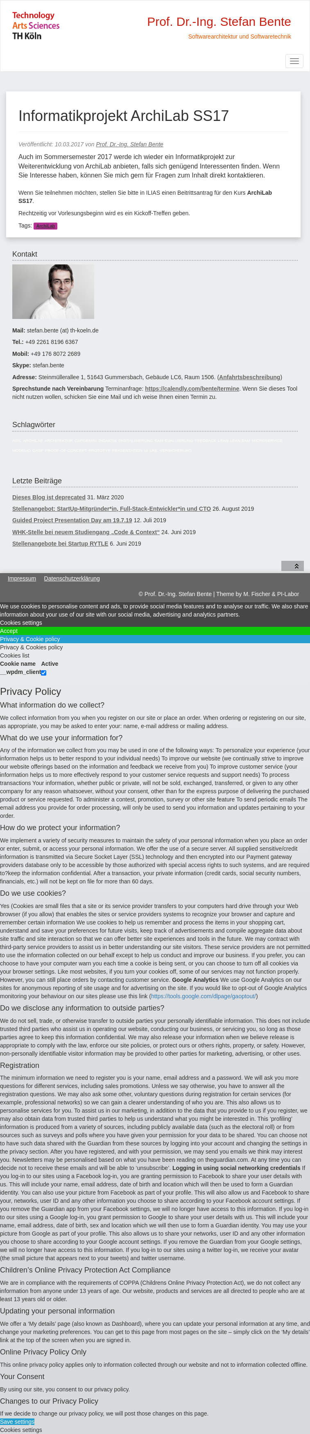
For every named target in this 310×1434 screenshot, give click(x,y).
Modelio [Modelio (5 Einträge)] (21, 450)
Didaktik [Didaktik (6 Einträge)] (108, 440)
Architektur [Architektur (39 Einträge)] (59, 440)
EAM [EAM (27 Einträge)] (159, 440)
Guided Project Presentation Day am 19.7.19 (72, 520)
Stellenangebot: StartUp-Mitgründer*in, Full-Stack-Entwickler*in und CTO (111, 508)
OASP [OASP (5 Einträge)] (37, 450)
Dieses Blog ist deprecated (49, 497)
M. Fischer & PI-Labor (271, 594)
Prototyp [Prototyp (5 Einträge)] (99, 450)
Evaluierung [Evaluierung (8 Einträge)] (179, 440)
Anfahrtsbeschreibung (249, 377)
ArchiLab (45, 225)
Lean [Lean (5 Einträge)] (223, 440)
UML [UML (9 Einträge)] (153, 450)
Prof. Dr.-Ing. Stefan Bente (129, 144)
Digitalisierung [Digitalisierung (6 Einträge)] (135, 440)
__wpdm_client (20, 672)
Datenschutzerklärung (72, 578)
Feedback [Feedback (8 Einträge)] (206, 440)
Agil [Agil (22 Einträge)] (16, 440)
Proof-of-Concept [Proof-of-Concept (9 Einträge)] (66, 450)
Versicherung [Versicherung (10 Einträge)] (176, 450)
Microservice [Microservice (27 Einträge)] (267, 440)
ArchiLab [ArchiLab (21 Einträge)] (33, 440)
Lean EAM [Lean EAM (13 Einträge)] (240, 440)
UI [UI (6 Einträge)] (146, 450)
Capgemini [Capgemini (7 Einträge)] (86, 440)
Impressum (22, 578)
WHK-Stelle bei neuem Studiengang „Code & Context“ (86, 532)
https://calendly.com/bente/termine (192, 388)
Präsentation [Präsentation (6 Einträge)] (127, 450)
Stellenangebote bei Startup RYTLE (60, 543)
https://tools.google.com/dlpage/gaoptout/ (203, 996)
